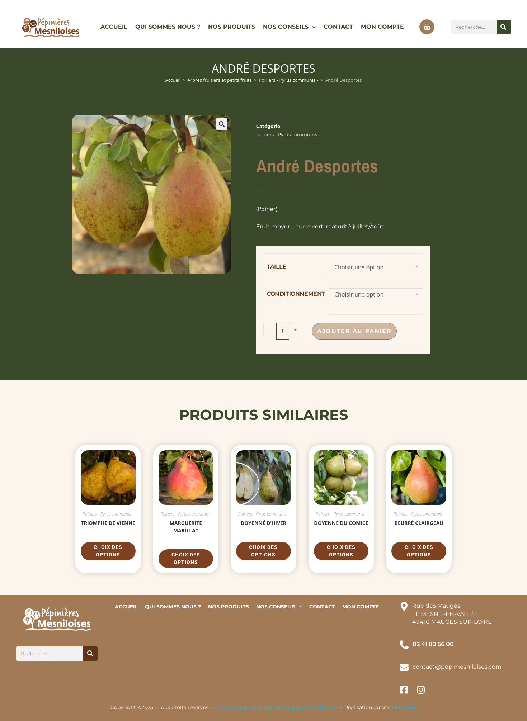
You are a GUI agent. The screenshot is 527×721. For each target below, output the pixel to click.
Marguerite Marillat (186, 527)
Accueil (173, 80)
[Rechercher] (504, 27)
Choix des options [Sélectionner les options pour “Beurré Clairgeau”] (419, 551)
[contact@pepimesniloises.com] (404, 667)
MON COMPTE (382, 26)
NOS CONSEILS (289, 27)
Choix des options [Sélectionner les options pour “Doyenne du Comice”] (341, 551)
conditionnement (296, 293)
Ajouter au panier (356, 331)
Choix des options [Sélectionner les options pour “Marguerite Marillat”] (185, 558)
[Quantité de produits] (282, 331)
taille (277, 266)
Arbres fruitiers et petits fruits (220, 80)
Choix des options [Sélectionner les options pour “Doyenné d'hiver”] (263, 551)
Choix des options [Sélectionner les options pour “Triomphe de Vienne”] (108, 551)
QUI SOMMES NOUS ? (167, 26)
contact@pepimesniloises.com (457, 666)
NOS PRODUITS (231, 26)
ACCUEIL (113, 26)
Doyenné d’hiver (263, 523)
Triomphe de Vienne (108, 523)
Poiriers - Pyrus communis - (288, 80)
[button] (221, 124)
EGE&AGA (404, 707)
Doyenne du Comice (341, 523)
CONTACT (338, 26)
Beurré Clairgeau (419, 523)
